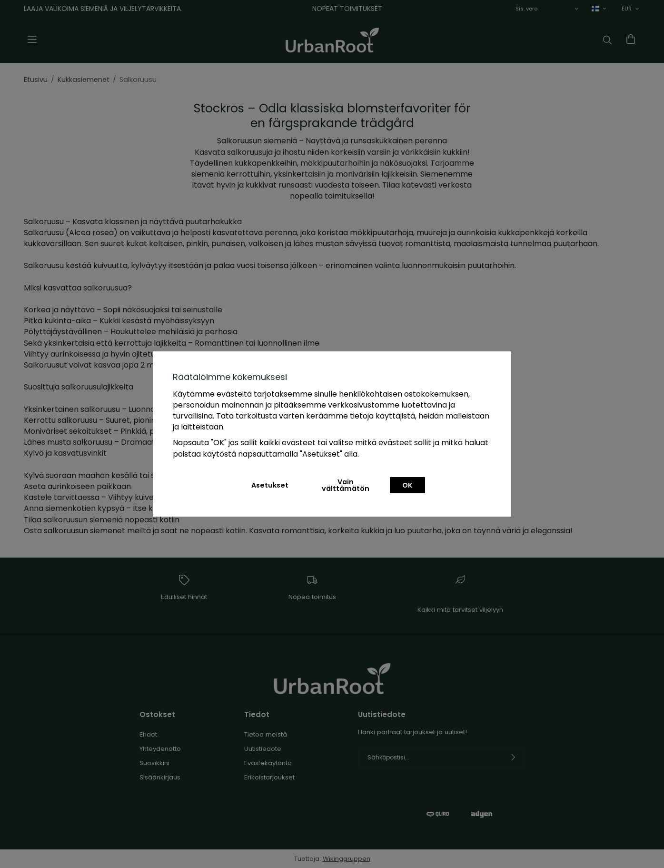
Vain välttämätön (345, 485)
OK (407, 485)
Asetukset (269, 485)
